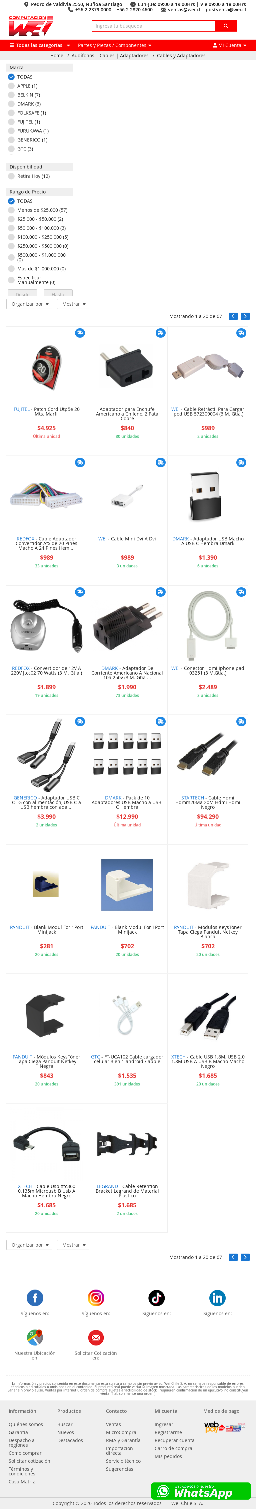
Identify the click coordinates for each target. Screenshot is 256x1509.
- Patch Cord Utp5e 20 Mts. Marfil (47, 412)
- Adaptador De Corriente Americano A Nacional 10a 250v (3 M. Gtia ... (127, 673)
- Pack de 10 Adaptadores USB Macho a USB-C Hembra (127, 802)
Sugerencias (119, 1469)
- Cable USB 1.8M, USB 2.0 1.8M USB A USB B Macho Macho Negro (208, 1062)
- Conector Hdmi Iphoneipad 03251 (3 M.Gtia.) (207, 671)
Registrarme (168, 1432)
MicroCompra (121, 1432)
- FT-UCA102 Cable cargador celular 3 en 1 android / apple (127, 1059)
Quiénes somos (26, 1424)
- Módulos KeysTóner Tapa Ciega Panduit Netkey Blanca (208, 932)
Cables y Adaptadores (181, 56)
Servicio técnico (123, 1461)
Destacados (70, 1440)
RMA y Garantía (123, 1440)
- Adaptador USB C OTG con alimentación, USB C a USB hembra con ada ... (46, 802)
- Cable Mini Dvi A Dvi (127, 539)
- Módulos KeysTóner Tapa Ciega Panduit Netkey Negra (46, 1062)
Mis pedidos (168, 1456)
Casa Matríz (22, 1481)
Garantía (18, 1432)
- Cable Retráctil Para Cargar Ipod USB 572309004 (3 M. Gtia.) (207, 412)
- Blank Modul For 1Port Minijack (46, 930)
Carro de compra (173, 1448)
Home (56, 56)
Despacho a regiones (22, 1442)
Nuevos (65, 1432)
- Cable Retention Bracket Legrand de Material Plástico (127, 1191)
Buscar (65, 1424)
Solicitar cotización (29, 1461)
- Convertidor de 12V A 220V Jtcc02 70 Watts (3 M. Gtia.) (46, 671)
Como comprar (25, 1453)
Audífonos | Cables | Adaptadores (110, 56)
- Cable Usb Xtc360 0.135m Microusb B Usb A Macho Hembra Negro (46, 1191)
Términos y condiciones (22, 1471)
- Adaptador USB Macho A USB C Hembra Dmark (208, 541)
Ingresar (164, 1424)
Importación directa (119, 1450)
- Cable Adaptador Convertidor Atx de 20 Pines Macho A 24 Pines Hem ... (46, 543)
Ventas (113, 1424)
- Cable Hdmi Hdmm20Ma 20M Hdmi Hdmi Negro (207, 802)
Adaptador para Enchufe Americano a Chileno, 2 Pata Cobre (127, 414)
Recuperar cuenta (175, 1440)
